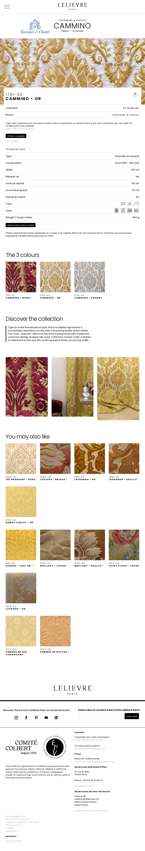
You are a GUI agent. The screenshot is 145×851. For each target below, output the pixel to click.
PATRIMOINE (131, 108)
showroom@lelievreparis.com (90, 748)
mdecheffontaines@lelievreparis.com (94, 761)
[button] (21, 280)
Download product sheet (21, 225)
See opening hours (84, 786)
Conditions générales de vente (22, 822)
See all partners (14, 840)
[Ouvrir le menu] (11, 7)
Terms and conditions (17, 819)
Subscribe (131, 716)
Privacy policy (13, 825)
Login (8, 128)
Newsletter (11, 830)
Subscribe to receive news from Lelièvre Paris (109, 710)
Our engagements (15, 816)
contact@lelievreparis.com (88, 739)
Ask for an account (24, 128)
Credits (10, 827)
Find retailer (12, 141)
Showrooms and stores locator (90, 810)
